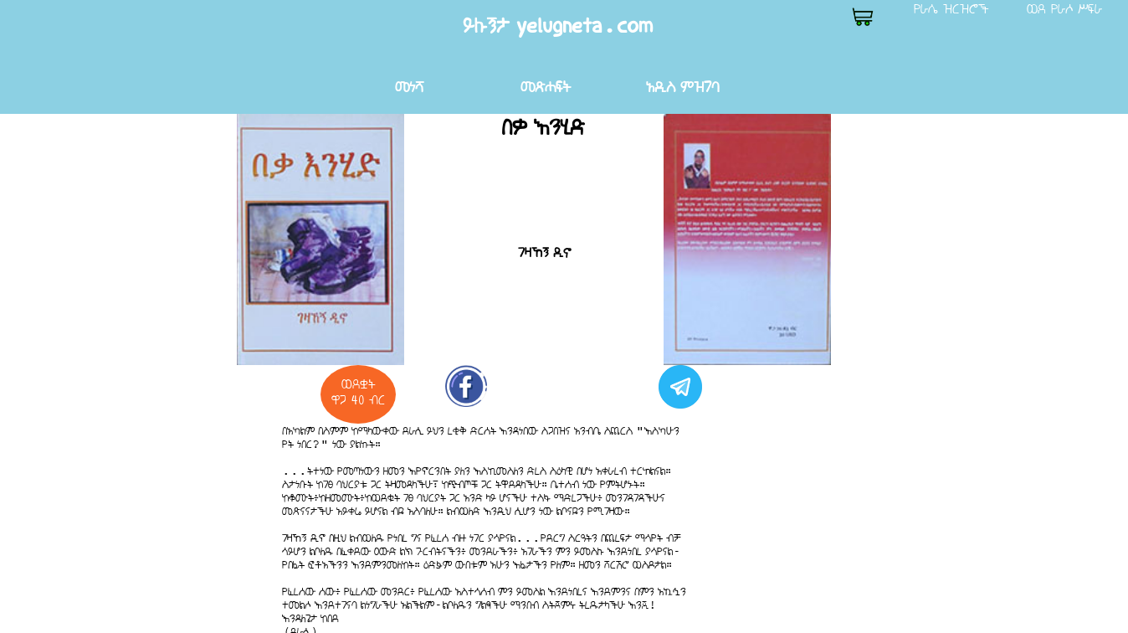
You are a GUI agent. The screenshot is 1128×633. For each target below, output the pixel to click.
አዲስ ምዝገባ (682, 86)
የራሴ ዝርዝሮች (951, 8)
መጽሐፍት (545, 86)
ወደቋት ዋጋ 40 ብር (358, 392)
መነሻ (409, 86)
